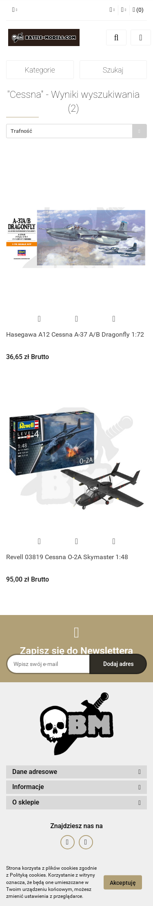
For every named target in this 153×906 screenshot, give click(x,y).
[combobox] (76, 131)
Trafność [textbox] (21, 131)
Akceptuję (123, 883)
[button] (138, 10)
